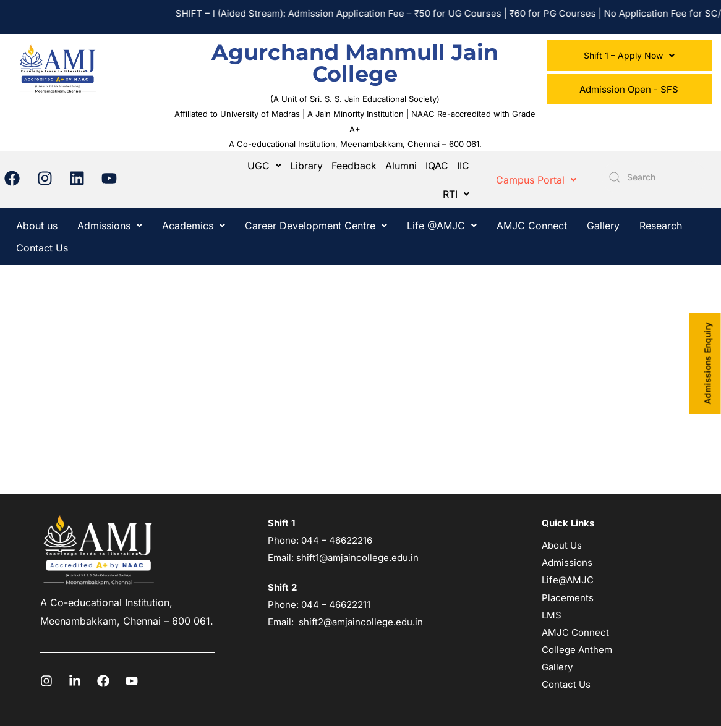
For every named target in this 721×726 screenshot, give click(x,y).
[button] (629, 55)
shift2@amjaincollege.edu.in (361, 622)
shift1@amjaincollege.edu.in (357, 557)
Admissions (109, 225)
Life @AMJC (442, 225)
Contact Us (42, 248)
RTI (456, 194)
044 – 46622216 (335, 540)
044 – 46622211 (335, 604)
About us (37, 225)
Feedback (354, 165)
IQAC (436, 165)
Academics (193, 225)
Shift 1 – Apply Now (629, 55)
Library (306, 165)
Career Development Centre (316, 225)
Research (660, 225)
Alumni (401, 165)
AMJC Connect (532, 225)
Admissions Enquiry (707, 363)
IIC (463, 165)
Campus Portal (536, 180)
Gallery (603, 225)
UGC (264, 165)
